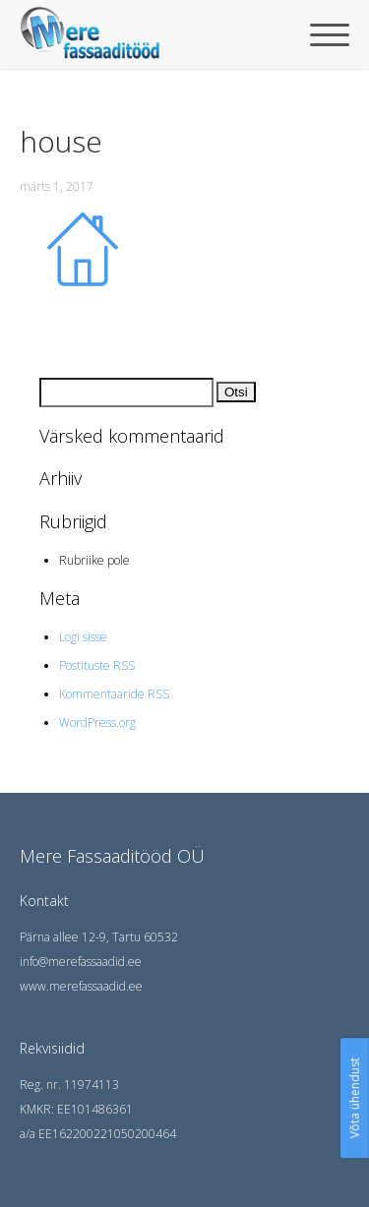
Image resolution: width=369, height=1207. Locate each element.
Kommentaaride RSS (114, 694)
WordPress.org (97, 722)
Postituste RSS (97, 665)
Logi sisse (83, 637)
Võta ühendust (354, 1097)
